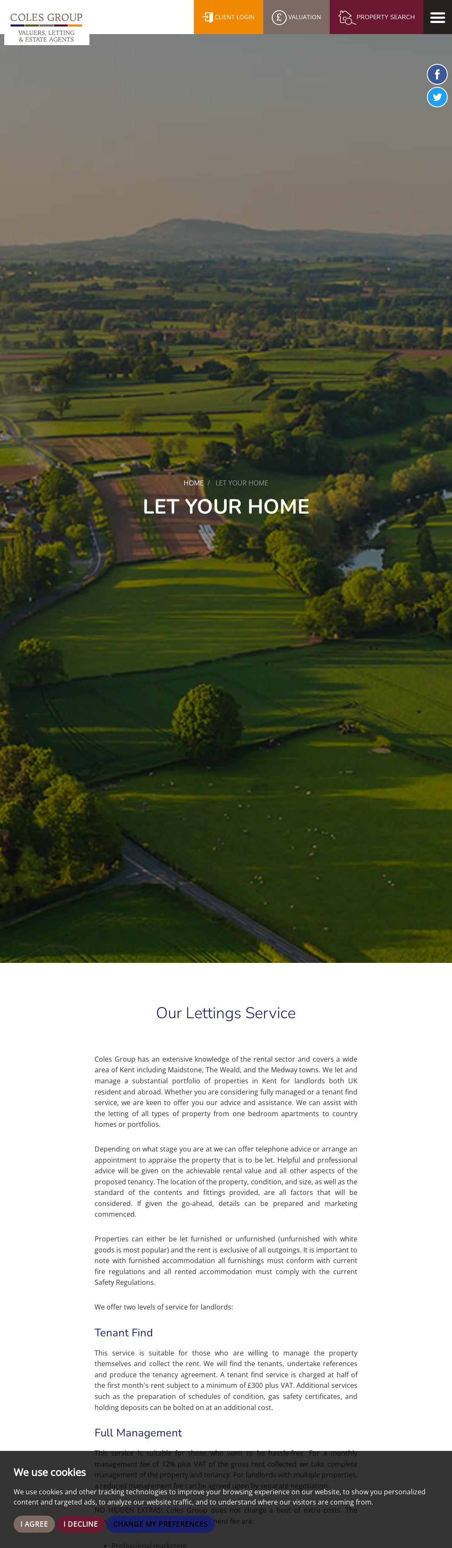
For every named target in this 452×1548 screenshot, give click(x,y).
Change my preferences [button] (160, 1524)
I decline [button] (80, 1524)
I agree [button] (34, 1524)
